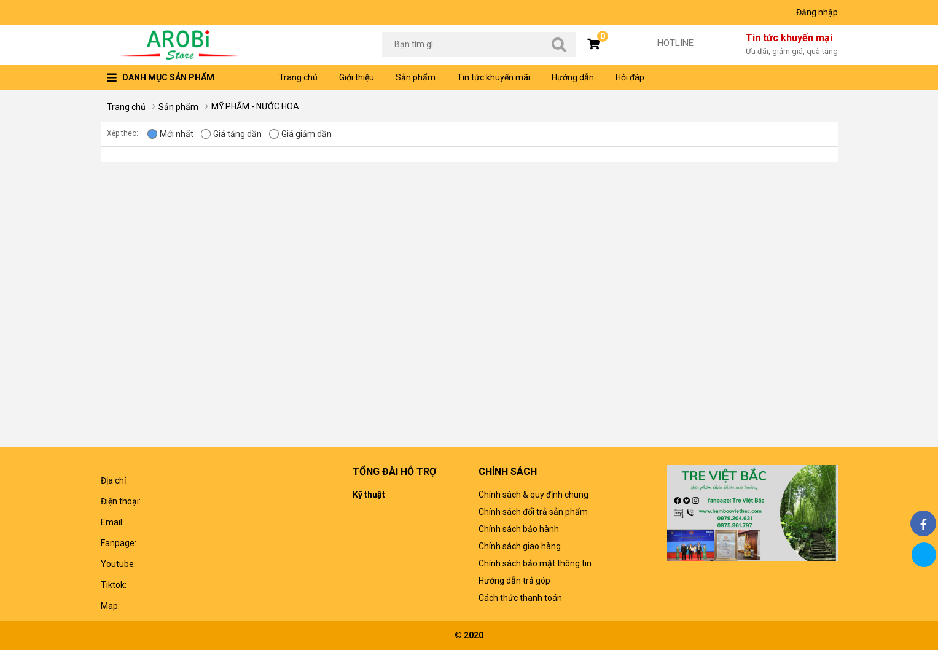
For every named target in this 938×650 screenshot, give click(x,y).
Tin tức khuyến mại (792, 45)
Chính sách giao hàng (520, 546)
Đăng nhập (817, 12)
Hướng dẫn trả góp (514, 580)
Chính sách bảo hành (519, 529)
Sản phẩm (416, 77)
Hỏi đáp (630, 77)
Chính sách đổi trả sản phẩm (533, 512)
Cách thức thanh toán (520, 598)
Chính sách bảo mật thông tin (535, 563)
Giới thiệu (356, 77)
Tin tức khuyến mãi (493, 77)
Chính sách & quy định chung (533, 494)
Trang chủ (298, 77)
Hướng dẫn (573, 77)
